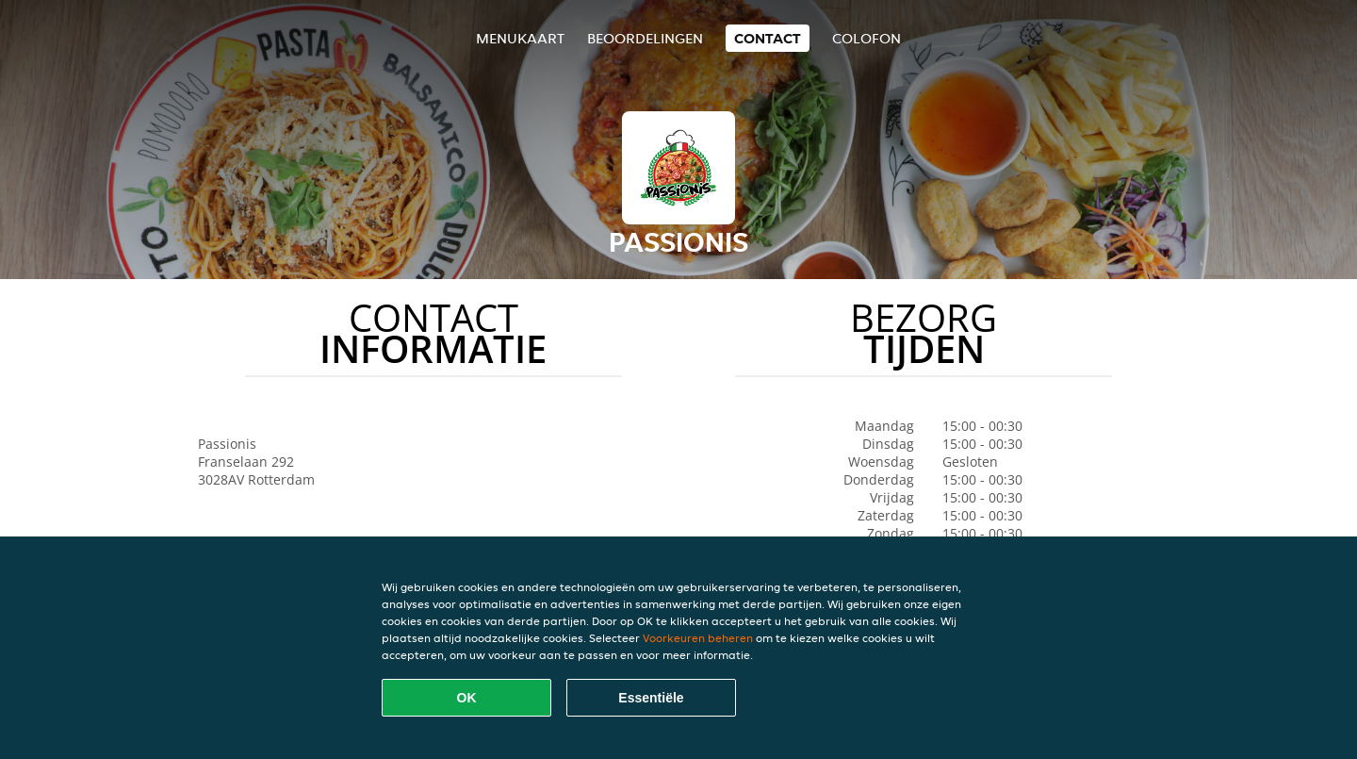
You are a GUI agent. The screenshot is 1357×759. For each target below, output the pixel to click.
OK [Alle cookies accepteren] (467, 697)
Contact (767, 38)
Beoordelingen (645, 38)
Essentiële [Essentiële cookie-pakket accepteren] (650, 697)
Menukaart (520, 38)
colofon (866, 38)
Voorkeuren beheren (698, 638)
